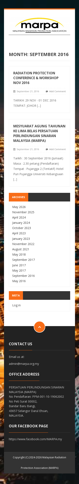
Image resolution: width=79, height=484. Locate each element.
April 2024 (19, 217)
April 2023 (19, 233)
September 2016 (23, 276)
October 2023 (21, 228)
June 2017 (19, 265)
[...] (39, 106)
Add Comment (57, 91)
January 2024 (21, 223)
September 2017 (23, 260)
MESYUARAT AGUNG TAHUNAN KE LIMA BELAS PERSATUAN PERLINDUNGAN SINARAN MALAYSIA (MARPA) (39, 133)
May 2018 (19, 254)
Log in (16, 305)
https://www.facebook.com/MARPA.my (35, 439)
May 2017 (19, 270)
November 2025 (23, 212)
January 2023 (21, 239)
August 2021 (20, 249)
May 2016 (19, 281)
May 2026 (19, 207)
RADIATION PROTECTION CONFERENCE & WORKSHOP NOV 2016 (36, 78)
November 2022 (23, 244)
